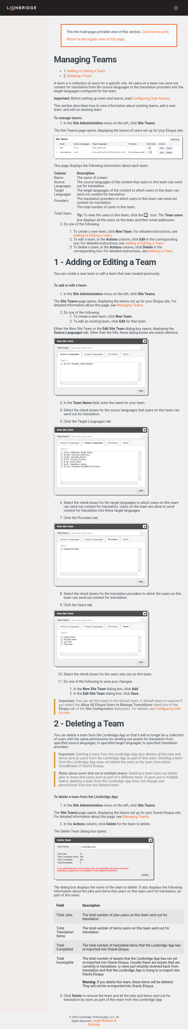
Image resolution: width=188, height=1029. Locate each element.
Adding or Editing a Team (86, 71)
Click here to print (155, 32)
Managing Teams (130, 305)
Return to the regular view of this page (95, 39)
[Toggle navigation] (175, 8)
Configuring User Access (151, 98)
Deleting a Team (79, 76)
